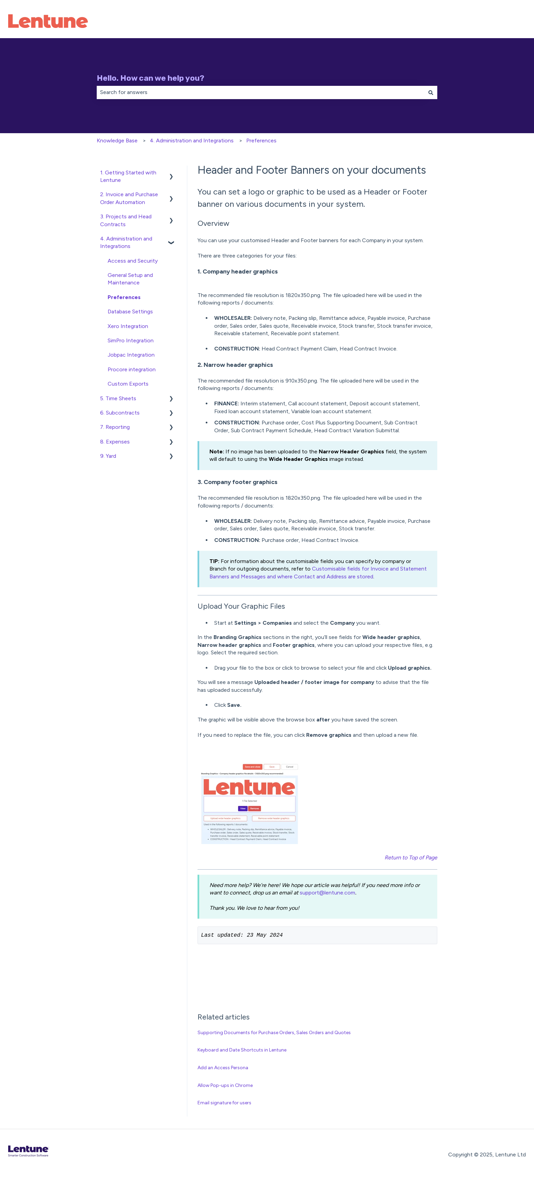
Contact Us (504, 22)
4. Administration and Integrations (192, 140)
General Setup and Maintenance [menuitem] (130, 279)
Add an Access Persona (223, 1069)
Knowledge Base (117, 140)
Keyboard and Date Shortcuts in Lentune (242, 1051)
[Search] (430, 92)
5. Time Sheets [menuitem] (118, 398)
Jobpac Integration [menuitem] (131, 355)
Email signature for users (224, 1104)
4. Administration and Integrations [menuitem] (126, 242)
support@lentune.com (327, 892)
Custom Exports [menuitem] (128, 383)
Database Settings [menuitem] (130, 311)
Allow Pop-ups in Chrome (225, 1087)
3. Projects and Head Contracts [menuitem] (126, 220)
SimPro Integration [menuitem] (131, 340)
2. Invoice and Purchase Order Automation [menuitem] (129, 198)
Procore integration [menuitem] (132, 369)
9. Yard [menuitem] (108, 456)
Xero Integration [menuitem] (128, 326)
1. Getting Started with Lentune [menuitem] (128, 176)
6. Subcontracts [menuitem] (120, 412)
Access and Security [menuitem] (133, 261)
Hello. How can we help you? (150, 78)
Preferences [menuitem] (124, 297)
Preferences (261, 140)
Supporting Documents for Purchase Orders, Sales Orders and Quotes (274, 1034)
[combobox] (260, 92)
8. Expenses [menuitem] (115, 441)
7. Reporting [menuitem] (115, 427)
